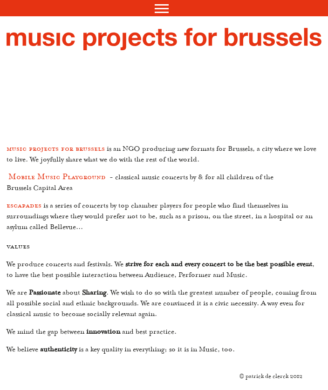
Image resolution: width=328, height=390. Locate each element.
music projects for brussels (56, 150)
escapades (24, 207)
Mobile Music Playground (57, 179)
